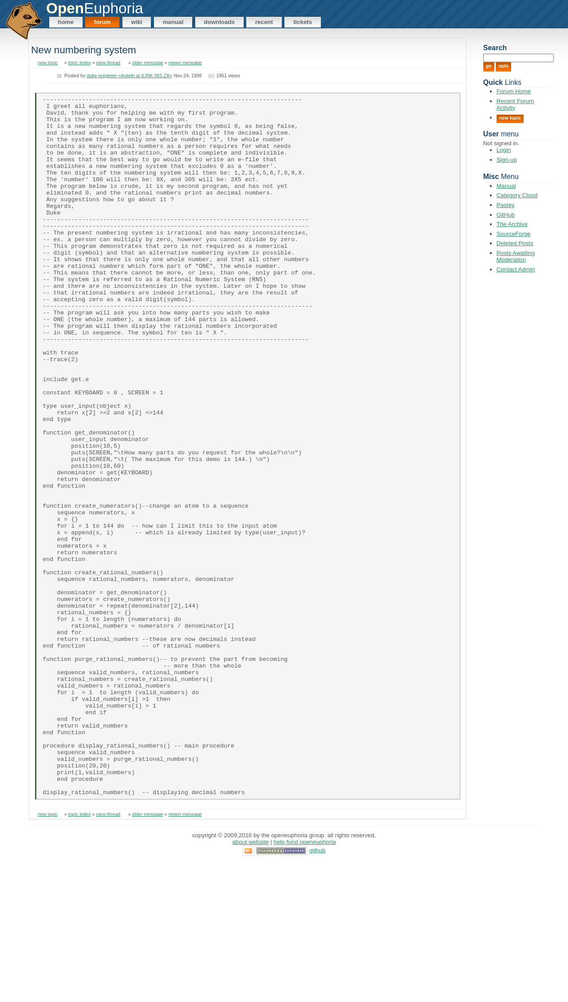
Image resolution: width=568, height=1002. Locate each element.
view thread (108, 62)
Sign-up (507, 159)
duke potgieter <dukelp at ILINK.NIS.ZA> (129, 75)
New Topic (510, 117)
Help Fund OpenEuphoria (305, 981)
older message (147, 62)
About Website (250, 981)
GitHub (506, 214)
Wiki (136, 22)
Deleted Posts (515, 243)
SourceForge (514, 234)
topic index (79, 62)
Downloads (219, 22)
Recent (264, 22)
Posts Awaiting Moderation (516, 256)
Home (66, 22)
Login (504, 150)
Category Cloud (517, 195)
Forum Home (514, 91)
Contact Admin (516, 269)
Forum (102, 22)
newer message (184, 62)
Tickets (302, 22)
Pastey (506, 205)
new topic (48, 62)
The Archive (512, 224)
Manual (173, 22)
